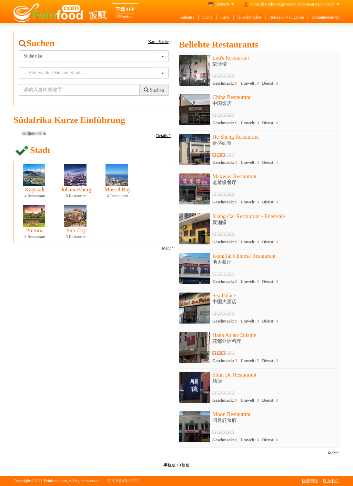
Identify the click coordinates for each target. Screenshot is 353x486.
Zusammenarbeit (326, 17)
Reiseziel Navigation (286, 17)
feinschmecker (249, 17)
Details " (163, 135)
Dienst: (270, 83)
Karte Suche (158, 41)
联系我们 (331, 480)
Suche (207, 17)
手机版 (169, 465)
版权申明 (310, 480)
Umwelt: (250, 83)
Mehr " (168, 248)
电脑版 (183, 465)
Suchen (154, 90)
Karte (225, 17)
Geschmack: (224, 83)
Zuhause (187, 17)
